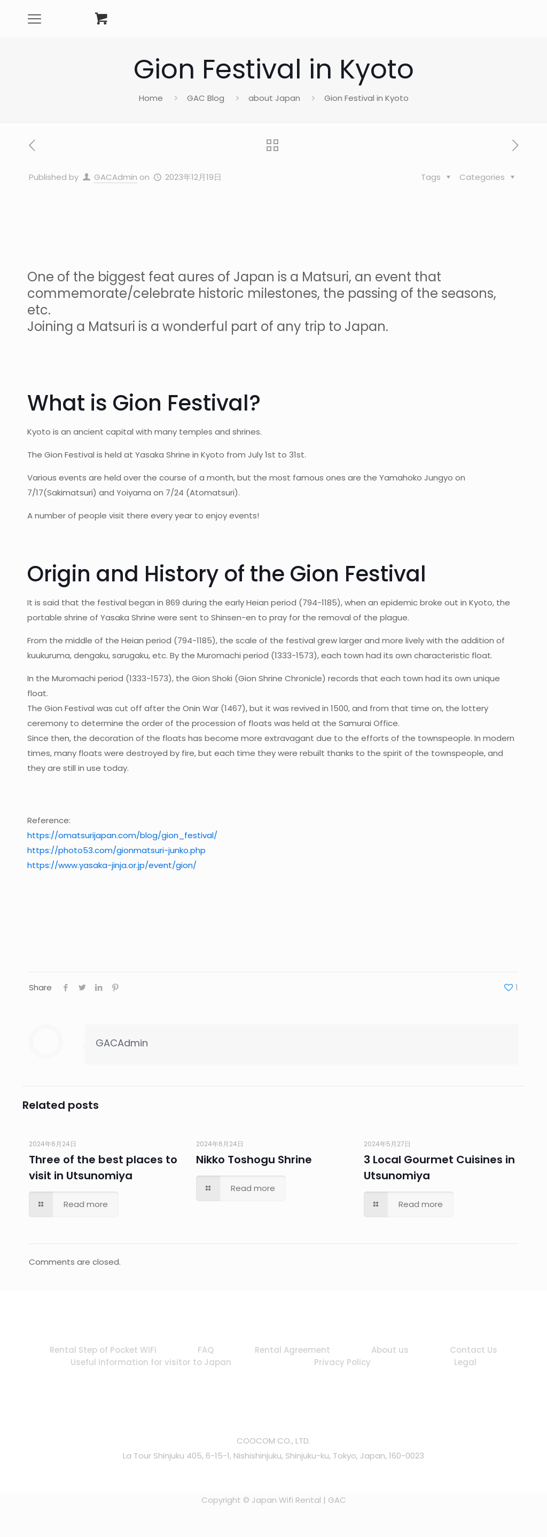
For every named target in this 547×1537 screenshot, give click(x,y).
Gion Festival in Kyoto (366, 98)
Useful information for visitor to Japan (151, 1362)
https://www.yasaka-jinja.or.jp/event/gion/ (112, 865)
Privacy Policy (342, 1362)
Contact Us (473, 1349)
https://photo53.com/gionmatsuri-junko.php (116, 850)
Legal (465, 1362)
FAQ (206, 1349)
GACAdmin (115, 177)
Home (151, 98)
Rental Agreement (292, 1349)
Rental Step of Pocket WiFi (103, 1349)
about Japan (274, 98)
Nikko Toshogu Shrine (254, 1159)
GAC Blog (205, 98)
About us (390, 1349)
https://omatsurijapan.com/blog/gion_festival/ (122, 835)
